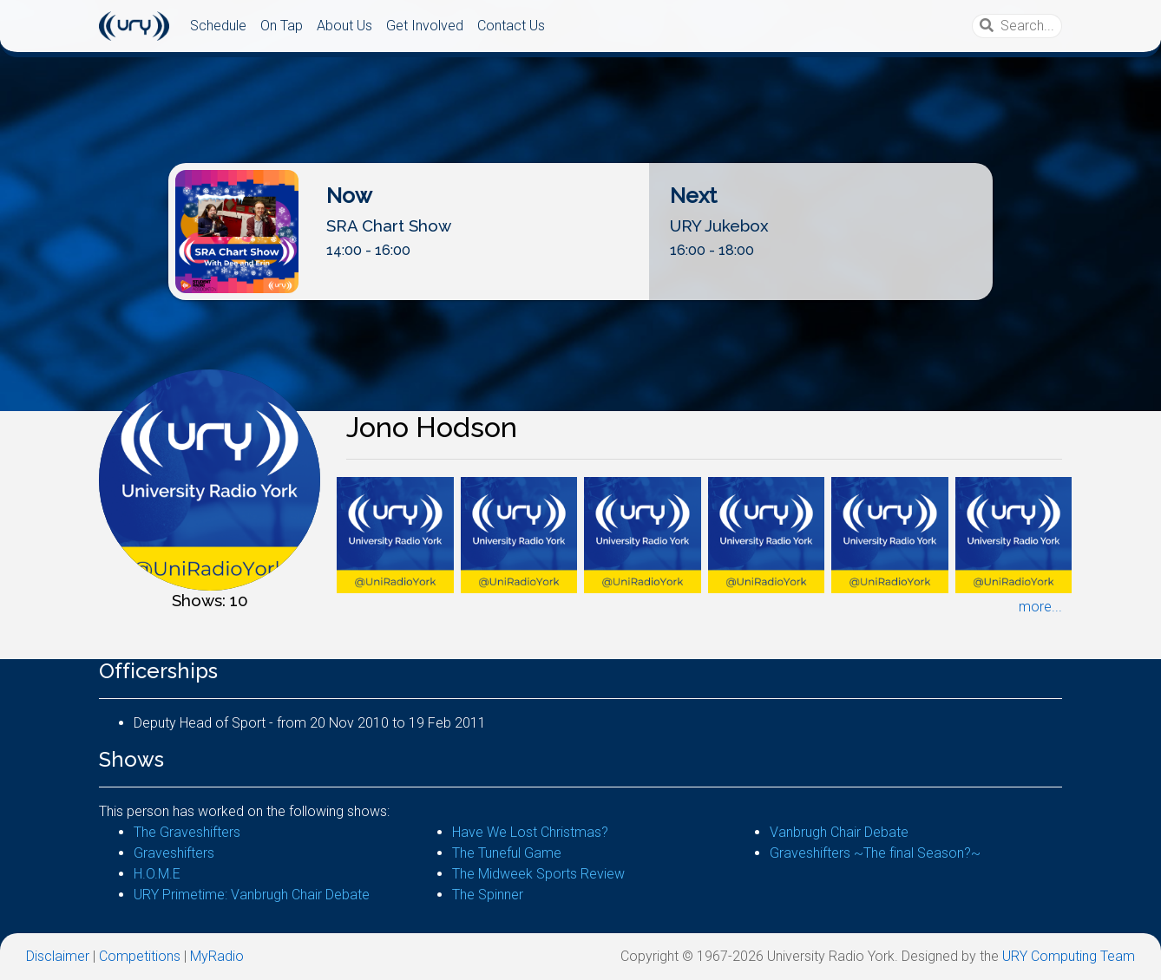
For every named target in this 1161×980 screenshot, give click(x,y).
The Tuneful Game (506, 853)
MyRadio (217, 956)
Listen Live (581, 286)
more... (1040, 606)
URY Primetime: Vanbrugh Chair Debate (252, 894)
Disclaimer (57, 956)
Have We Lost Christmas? (530, 832)
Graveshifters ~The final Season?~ (875, 853)
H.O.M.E (157, 874)
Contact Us (511, 25)
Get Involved (424, 25)
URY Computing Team (1068, 956)
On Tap (281, 25)
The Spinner (487, 894)
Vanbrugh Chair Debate (839, 832)
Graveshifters (174, 853)
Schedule (218, 25)
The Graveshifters (187, 832)
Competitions (139, 956)
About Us (344, 25)
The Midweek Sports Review (538, 874)
